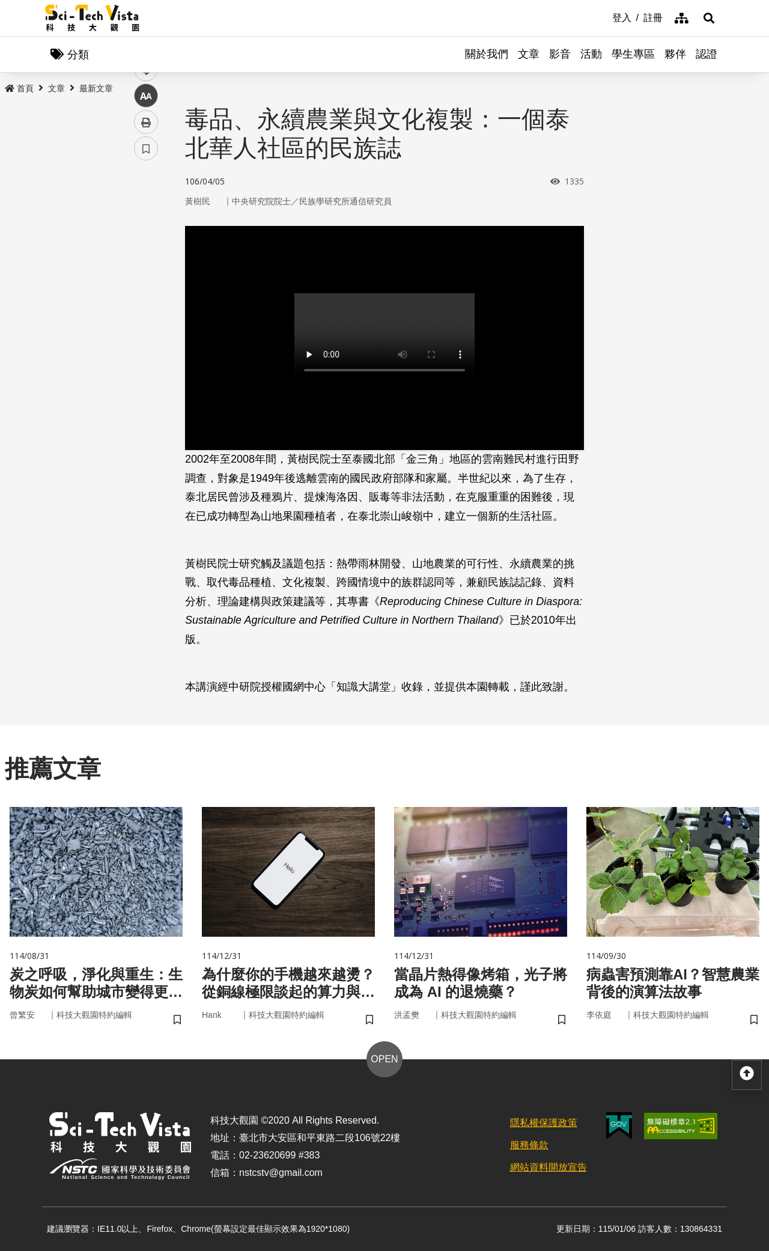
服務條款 (529, 1145)
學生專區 (633, 54)
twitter (146, 256)
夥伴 (675, 54)
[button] (709, 18)
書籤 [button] (146, 362)
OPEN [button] (384, 1059)
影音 (560, 54)
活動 (591, 54)
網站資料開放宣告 (548, 1167)
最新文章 (96, 88)
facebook (146, 230)
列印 (146, 335)
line (142, 283)
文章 (529, 54)
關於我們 (486, 54)
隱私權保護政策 (543, 1123)
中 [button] (146, 309)
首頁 (19, 88)
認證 (706, 54)
